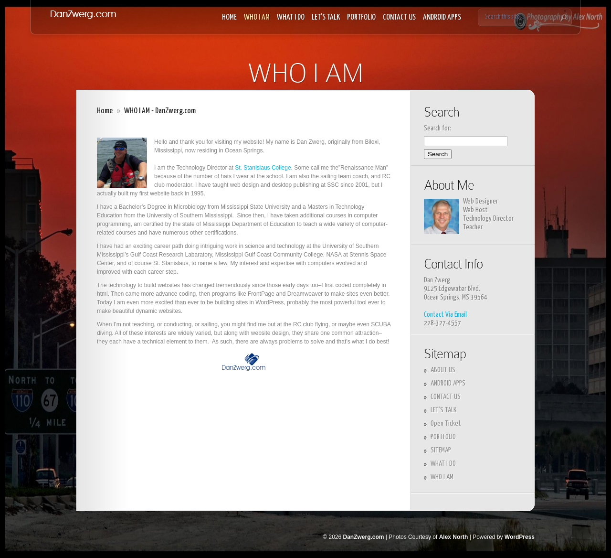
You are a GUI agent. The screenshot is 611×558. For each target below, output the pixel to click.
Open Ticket (446, 423)
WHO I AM (257, 17)
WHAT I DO (291, 17)
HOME (229, 17)
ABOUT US (443, 370)
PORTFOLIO (361, 17)
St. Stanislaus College (263, 167)
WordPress (520, 537)
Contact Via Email (445, 314)
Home (105, 111)
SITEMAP (441, 450)
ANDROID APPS (442, 17)
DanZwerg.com (363, 537)
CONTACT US (399, 17)
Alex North (453, 537)
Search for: (437, 128)
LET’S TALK (326, 17)
